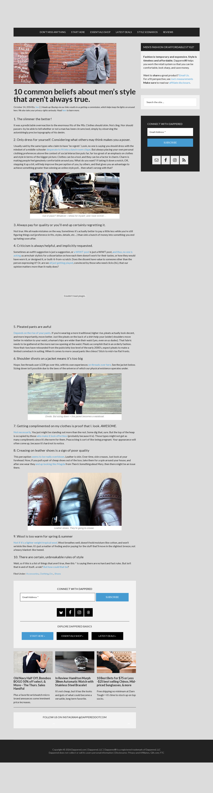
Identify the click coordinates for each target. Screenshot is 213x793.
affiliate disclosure (179, 79)
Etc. (52, 570)
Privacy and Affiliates (139, 783)
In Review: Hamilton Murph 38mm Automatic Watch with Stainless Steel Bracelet (74, 677)
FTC (162, 783)
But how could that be (55, 563)
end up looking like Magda (50, 460)
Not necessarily (22, 429)
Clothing (44, 570)
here (64, 107)
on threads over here (99, 361)
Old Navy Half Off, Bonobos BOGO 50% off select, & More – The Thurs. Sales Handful (32, 679)
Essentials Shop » (72, 632)
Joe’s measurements (182, 75)
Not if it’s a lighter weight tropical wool (35, 539)
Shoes (58, 570)
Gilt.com (154, 783)
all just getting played (61, 259)
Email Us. (184, 72)
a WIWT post (81, 248)
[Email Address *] (57, 594)
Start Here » (37, 632)
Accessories (32, 570)
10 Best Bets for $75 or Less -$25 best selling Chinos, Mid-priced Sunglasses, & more (116, 677)
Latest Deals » (107, 632)
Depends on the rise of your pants (32, 329)
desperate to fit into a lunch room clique (69, 146)
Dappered (107, 12)
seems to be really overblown (48, 453)
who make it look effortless (52, 432)
